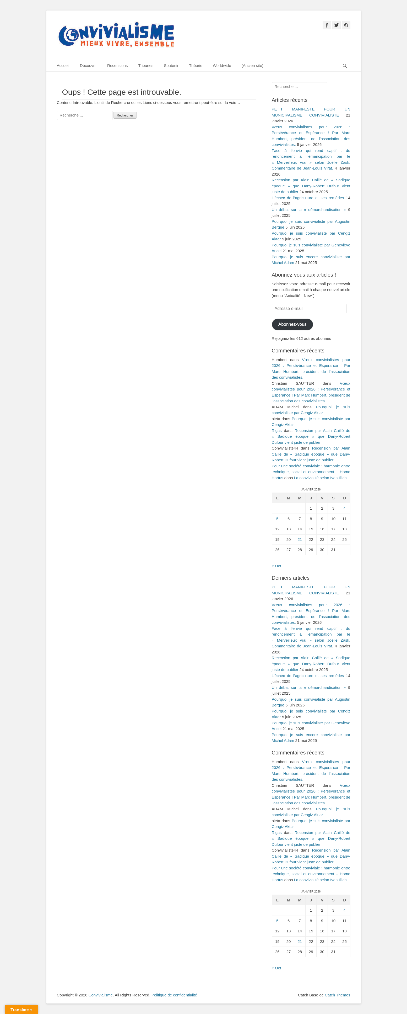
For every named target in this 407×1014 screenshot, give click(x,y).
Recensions (117, 65)
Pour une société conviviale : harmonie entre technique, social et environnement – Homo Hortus (311, 472)
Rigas (277, 430)
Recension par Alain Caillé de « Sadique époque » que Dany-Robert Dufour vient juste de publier (311, 186)
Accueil (63, 65)
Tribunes (145, 65)
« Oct (276, 566)
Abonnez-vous (292, 324)
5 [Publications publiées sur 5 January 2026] (277, 518)
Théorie (195, 65)
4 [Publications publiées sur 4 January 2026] (344, 508)
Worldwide (222, 65)
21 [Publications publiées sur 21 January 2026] (299, 539)
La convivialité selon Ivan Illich (320, 478)
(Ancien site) (252, 65)
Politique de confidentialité (174, 995)
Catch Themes (337, 995)
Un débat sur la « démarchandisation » (309, 209)
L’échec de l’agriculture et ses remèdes (308, 198)
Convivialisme (101, 995)
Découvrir (88, 65)
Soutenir (171, 65)
